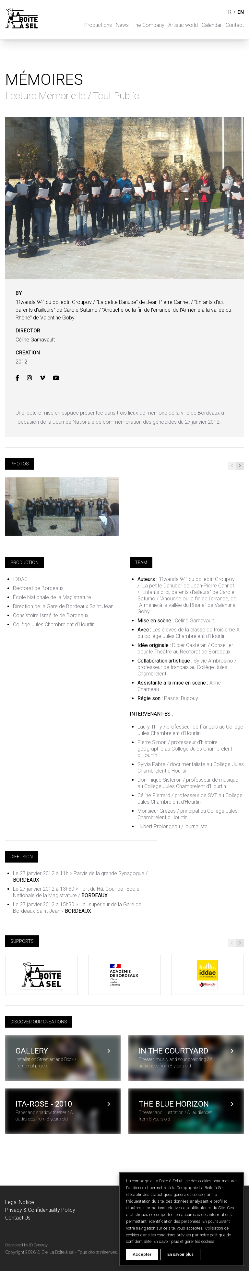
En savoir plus (180, 1254)
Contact (235, 25)
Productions (98, 25)
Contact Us (17, 1218)
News (122, 25)
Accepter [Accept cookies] (142, 1254)
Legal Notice (19, 1202)
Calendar (212, 25)
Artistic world (183, 25)
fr (228, 12)
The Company (148, 25)
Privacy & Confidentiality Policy (40, 1210)
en (240, 12)
